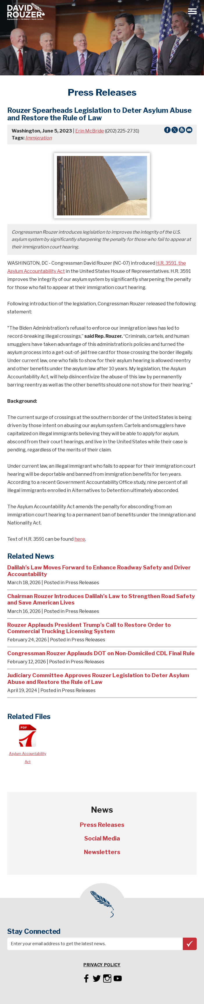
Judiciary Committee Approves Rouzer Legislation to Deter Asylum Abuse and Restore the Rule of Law (98, 678)
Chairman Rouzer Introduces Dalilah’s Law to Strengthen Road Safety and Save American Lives (101, 599)
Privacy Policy (102, 964)
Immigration (38, 138)
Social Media (102, 838)
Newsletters (102, 852)
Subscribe (190, 944)
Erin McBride (89, 131)
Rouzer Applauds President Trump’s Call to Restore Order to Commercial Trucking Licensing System (89, 628)
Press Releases (102, 824)
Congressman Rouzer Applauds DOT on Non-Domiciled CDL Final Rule (101, 653)
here (79, 539)
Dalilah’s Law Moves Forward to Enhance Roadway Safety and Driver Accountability (99, 570)
